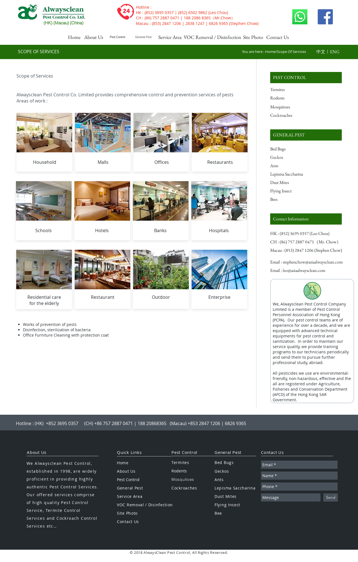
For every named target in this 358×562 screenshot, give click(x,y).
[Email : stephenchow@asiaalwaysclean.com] (306, 262)
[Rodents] (293, 98)
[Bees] (291, 199)
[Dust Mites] (291, 182)
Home (270, 51)
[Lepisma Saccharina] (291, 174)
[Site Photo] (253, 37)
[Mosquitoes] (293, 107)
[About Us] (94, 37)
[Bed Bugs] (291, 149)
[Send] (330, 497)
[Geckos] (291, 157)
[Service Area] (170, 37)
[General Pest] (143, 37)
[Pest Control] (117, 37)
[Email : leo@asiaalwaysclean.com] (298, 270)
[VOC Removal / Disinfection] (212, 37)
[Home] (74, 37)
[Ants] (291, 166)
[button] (321, 52)
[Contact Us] (277, 37)
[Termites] (293, 89)
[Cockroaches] (293, 115)
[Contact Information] (306, 219)
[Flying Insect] (291, 191)
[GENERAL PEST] (306, 135)
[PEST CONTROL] (306, 77)
